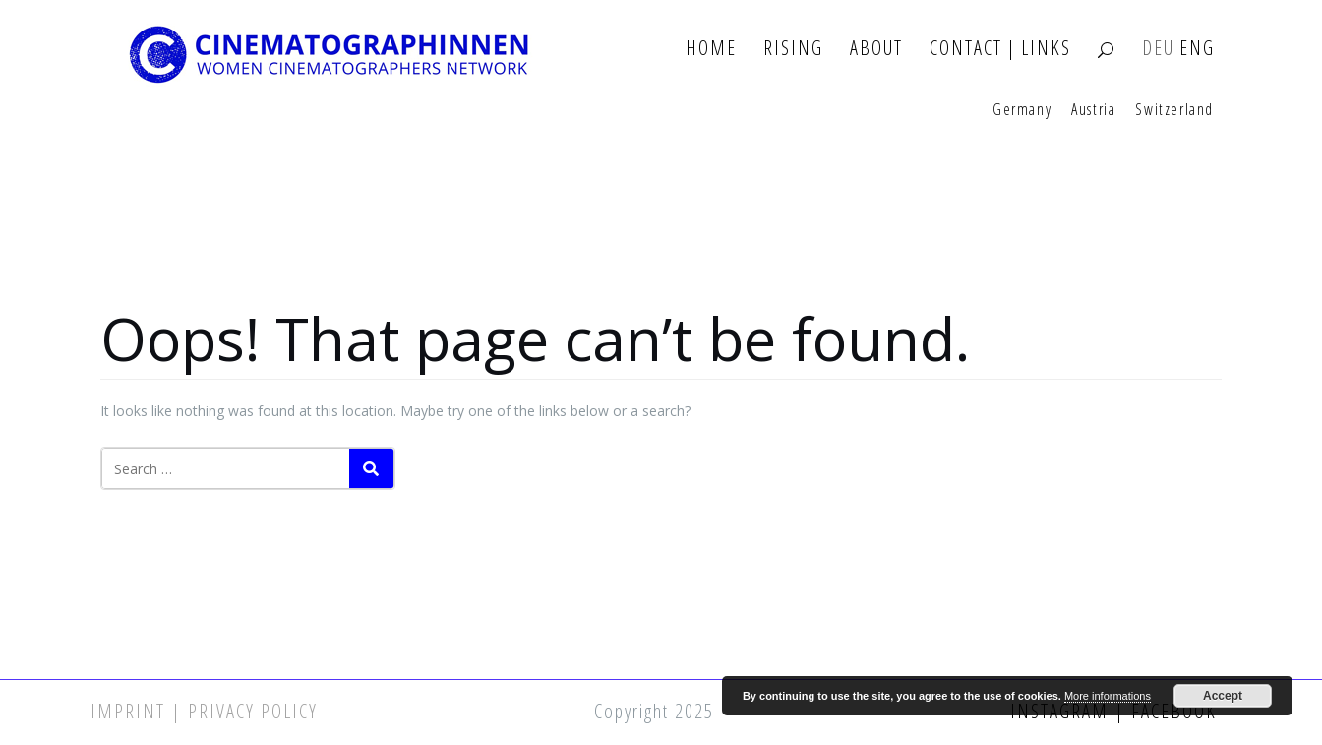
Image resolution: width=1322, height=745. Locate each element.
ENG (1197, 48)
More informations (1107, 696)
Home (711, 48)
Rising (793, 48)
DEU (1158, 48)
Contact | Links (1000, 48)
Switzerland (1174, 110)
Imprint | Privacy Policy (204, 711)
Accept (1222, 696)
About (876, 48)
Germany (1022, 110)
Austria (1093, 110)
